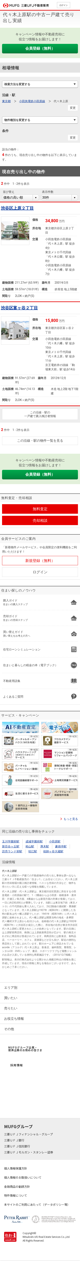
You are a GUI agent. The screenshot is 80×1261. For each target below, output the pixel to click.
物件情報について (15, 1195)
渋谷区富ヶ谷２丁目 (19, 307)
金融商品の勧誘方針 (17, 1186)
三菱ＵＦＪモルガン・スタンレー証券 (29, 1152)
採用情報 (16, 1065)
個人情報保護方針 (15, 1168)
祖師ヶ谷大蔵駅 (53, 851)
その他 (9, 1029)
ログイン (63, 5)
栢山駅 (30, 846)
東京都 (6, 101)
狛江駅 (32, 851)
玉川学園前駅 (10, 841)
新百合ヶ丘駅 (10, 846)
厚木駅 (44, 846)
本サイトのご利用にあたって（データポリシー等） (37, 1204)
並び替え (8, 191)
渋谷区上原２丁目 (17, 208)
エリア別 (10, 987)
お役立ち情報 (14, 1018)
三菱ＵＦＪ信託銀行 (17, 1146)
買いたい (10, 998)
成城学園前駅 (34, 841)
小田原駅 (54, 841)
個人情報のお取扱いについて (23, 1177)
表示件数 (47, 191)
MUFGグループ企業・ (25, 1048)
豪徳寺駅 (61, 846)
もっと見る (71, 819)
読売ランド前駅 (12, 851)
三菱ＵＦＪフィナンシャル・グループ (28, 1134)
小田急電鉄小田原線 (32, 101)
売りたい (10, 1008)
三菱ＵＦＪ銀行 (14, 1140)
